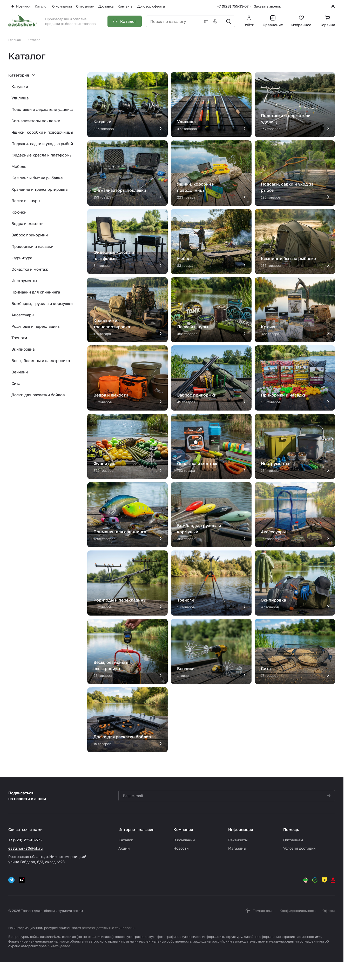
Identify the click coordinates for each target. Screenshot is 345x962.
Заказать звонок (267, 6)
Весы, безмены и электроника (40, 360)
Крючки (18, 212)
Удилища (20, 97)
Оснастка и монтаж (29, 269)
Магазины (237, 848)
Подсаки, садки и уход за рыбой (42, 143)
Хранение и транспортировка (39, 189)
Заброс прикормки (29, 235)
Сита (15, 383)
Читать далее (59, 946)
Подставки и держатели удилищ (42, 109)
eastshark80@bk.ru (25, 848)
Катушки (19, 86)
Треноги (19, 337)
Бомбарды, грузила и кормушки (42, 303)
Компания (183, 829)
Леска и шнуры (25, 200)
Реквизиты (238, 840)
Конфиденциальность (298, 911)
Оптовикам (293, 840)
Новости (181, 848)
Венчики (19, 372)
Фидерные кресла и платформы (41, 155)
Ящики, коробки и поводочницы (42, 132)
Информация (240, 829)
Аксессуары (22, 314)
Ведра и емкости (27, 223)
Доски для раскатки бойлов (38, 394)
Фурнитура (21, 257)
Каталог (125, 840)
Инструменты (24, 280)
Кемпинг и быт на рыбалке (37, 177)
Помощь (291, 829)
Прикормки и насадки (32, 246)
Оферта (328, 911)
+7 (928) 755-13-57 (232, 6)
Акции (124, 848)
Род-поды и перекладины (35, 326)
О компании (184, 840)
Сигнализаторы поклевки (35, 120)
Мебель (18, 166)
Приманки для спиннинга (35, 292)
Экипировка (23, 349)
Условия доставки (299, 848)
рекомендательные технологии (108, 928)
